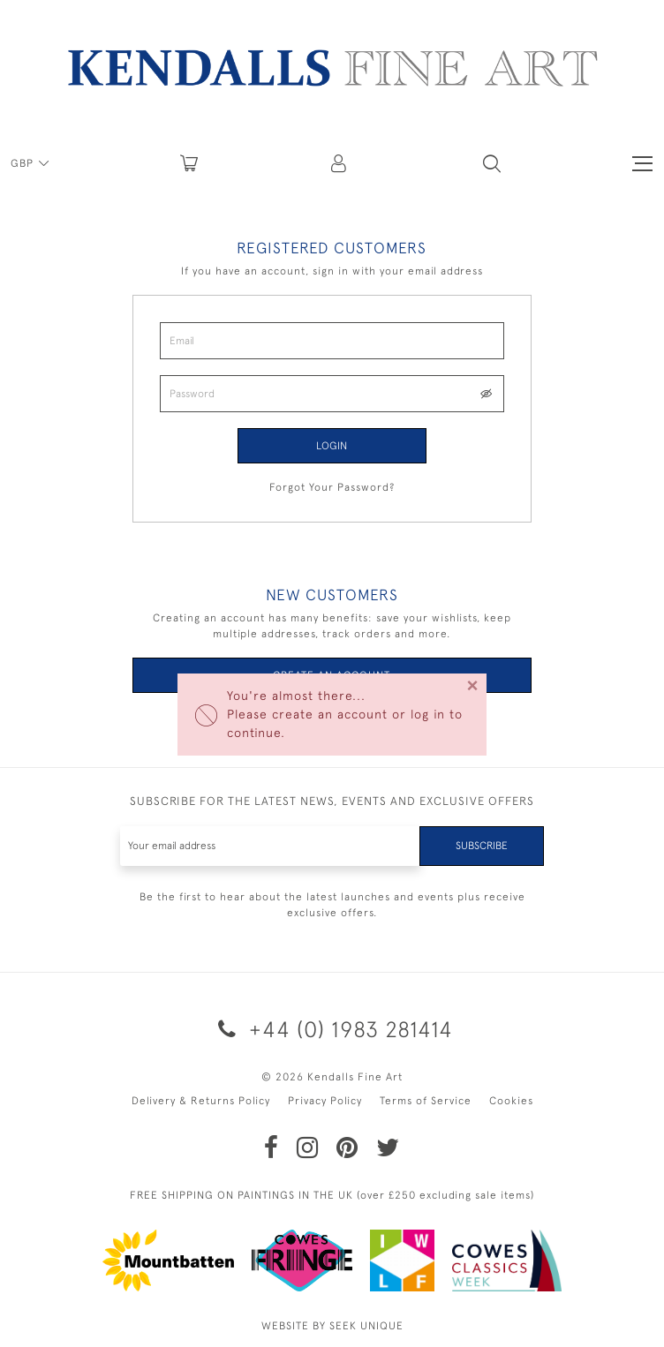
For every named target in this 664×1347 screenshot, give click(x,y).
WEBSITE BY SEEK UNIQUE (332, 1326)
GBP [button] (24, 163)
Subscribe (482, 845)
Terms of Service (426, 1101)
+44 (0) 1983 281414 (332, 1029)
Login (331, 446)
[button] (491, 163)
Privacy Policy (325, 1101)
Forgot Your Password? (332, 487)
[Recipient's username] (270, 846)
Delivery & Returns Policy (201, 1101)
